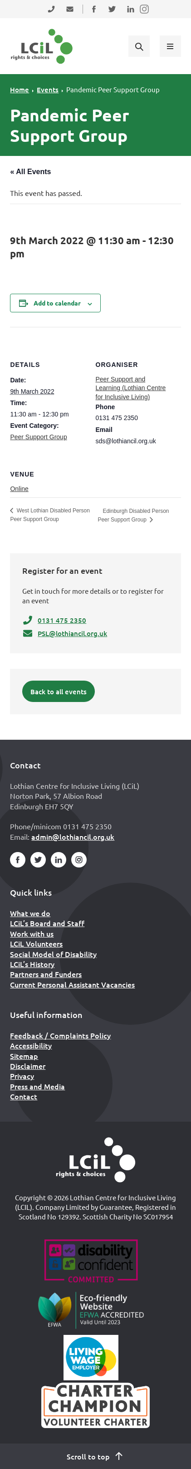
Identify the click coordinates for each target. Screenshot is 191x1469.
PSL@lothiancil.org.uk (64, 633)
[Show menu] (170, 45)
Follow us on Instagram (145, 15)
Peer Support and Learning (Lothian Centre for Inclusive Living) (131, 388)
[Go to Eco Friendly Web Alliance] (91, 1310)
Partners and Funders (46, 974)
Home (19, 89)
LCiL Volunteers (36, 943)
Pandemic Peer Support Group (113, 89)
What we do (30, 913)
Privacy (22, 1076)
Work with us (32, 933)
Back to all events (58, 691)
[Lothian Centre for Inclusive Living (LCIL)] (41, 46)
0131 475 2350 (54, 620)
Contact (23, 1096)
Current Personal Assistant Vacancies (72, 984)
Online (19, 488)
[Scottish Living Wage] (91, 1357)
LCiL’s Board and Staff (47, 923)
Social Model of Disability (53, 954)
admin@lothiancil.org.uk (72, 837)
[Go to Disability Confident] (91, 1262)
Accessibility (31, 1045)
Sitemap (24, 1056)
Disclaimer (27, 1066)
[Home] (96, 1160)
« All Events (30, 171)
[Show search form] (138, 45)
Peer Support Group (38, 437)
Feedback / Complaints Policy (60, 1035)
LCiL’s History (32, 964)
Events (48, 89)
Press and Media (37, 1086)
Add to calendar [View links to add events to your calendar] (57, 303)
